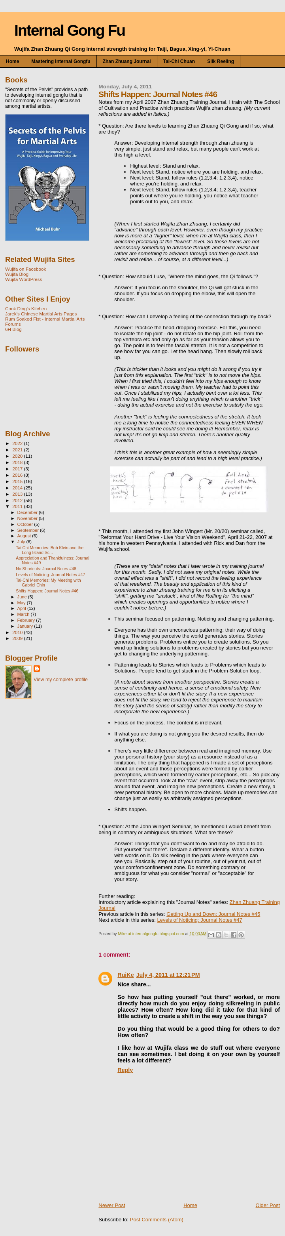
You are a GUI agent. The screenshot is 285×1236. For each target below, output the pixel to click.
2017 (18, 468)
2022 (18, 443)
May (22, 602)
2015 (18, 481)
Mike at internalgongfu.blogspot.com (151, 934)
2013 (18, 494)
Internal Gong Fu (69, 30)
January (25, 626)
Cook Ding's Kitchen (26, 308)
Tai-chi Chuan (179, 61)
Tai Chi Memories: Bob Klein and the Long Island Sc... (49, 550)
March (24, 614)
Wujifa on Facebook (25, 268)
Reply (125, 1070)
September (28, 530)
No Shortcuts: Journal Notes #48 (46, 568)
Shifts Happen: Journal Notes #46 (47, 590)
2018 (18, 462)
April (22, 608)
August (24, 535)
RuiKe (125, 975)
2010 (18, 632)
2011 (18, 506)
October (25, 524)
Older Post (268, 1205)
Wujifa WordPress (23, 279)
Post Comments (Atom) (156, 1220)
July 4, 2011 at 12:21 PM (168, 975)
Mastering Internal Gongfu (60, 61)
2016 (18, 475)
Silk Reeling (220, 61)
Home (12, 61)
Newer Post (111, 1205)
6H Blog (13, 329)
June (22, 596)
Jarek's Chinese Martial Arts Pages (41, 313)
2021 (18, 449)
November (28, 518)
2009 (18, 638)
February (26, 620)
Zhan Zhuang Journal (127, 61)
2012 (18, 500)
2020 (18, 455)
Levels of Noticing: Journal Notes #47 (199, 920)
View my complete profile (61, 679)
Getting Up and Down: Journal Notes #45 (213, 914)
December (28, 512)
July (21, 541)
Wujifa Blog (16, 274)
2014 (18, 487)
